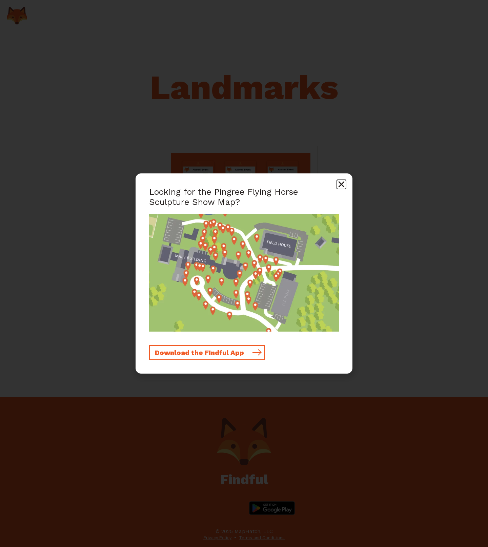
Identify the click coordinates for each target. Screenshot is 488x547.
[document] (244, 273)
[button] (341, 184)
